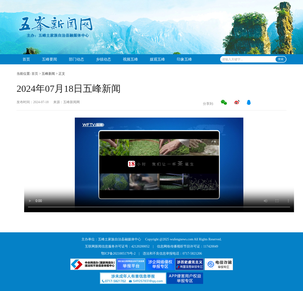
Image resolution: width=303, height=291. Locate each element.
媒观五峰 (157, 59)
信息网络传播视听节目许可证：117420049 (187, 246)
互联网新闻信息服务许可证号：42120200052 (117, 246)
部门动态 (76, 59)
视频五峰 (130, 59)
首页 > (36, 73)
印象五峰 (184, 59)
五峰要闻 (49, 59)
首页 (26, 59)
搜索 (281, 59)
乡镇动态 (103, 59)
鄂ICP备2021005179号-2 (118, 253)
